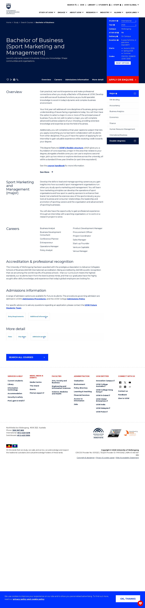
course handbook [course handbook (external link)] (56, 166)
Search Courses (27, 22)
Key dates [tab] (33, 426)
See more (44, 172)
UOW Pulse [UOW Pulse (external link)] (101, 559)
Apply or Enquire (121, 79)
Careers (58, 80)
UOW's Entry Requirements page (68, 343)
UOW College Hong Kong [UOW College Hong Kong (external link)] (104, 538)
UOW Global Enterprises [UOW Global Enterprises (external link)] (101, 547)
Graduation (79, 528)
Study (16, 22)
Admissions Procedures (34, 299)
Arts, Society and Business (59, 529)
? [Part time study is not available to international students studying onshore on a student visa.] (117, 40)
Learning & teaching (83, 539)
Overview (46, 80)
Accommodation (15, 541)
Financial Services (81, 543)
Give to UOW (123, 546)
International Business (118, 135)
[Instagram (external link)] (120, 534)
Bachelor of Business (45, 22)
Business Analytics (117, 111)
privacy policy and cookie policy (28, 599)
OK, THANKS (128, 598)
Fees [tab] (13, 426)
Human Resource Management (122, 129)
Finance (113, 123)
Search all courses (21, 504)
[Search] (72, 4)
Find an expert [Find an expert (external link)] (36, 540)
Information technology (13, 536)
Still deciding (115, 100)
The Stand (34, 533)
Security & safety (15, 544)
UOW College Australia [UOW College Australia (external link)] (102, 533)
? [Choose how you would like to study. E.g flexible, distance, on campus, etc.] (117, 36)
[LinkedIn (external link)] (125, 534)
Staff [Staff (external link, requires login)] (116, 5)
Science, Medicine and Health (60, 540)
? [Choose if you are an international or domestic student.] (117, 21)
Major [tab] (113, 93)
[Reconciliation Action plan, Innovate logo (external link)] (98, 580)
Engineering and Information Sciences (61, 535)
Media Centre (36, 530)
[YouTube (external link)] (130, 529)
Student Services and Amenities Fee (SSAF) (29, 483)
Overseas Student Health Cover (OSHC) (27, 480)
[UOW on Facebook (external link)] (120, 529)
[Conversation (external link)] (130, 534)
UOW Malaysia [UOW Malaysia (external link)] (102, 556)
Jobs (76, 552)
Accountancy (115, 106)
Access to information (79, 547)
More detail (97, 80)
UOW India (100, 552)
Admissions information (77, 80)
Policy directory (80, 535)
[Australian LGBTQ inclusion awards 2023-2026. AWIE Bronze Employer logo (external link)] (115, 580)
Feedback (122, 542)
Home (8, 22)
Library (91, 5)
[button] (7, 79)
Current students (15, 528)
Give (82, 5)
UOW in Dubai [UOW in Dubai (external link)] (102, 543)
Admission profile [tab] (59, 426)
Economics (114, 117)
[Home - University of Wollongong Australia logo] (12, 8)
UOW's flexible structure (71, 148)
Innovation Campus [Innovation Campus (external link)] (104, 528)
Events (33, 537)
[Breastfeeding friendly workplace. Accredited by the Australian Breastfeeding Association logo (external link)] (131, 580)
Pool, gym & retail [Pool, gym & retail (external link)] (15, 548)
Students (103, 5)
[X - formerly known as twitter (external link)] (125, 529)
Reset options (122, 63)
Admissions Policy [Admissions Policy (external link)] (76, 299)
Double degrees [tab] (117, 141)
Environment (79, 532)
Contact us (123, 538)
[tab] (21, 316)
